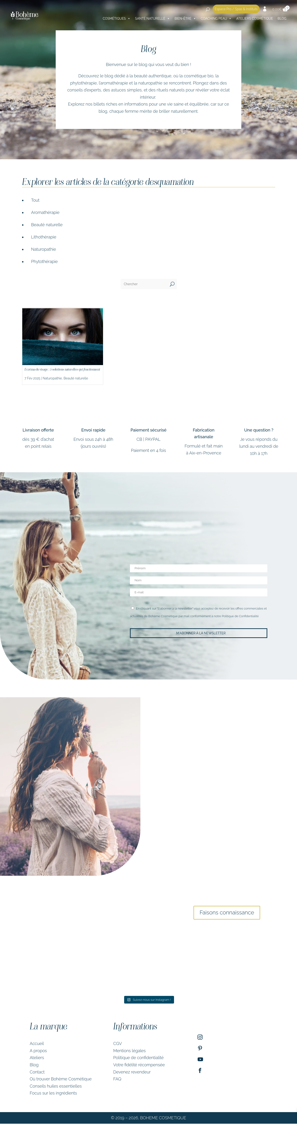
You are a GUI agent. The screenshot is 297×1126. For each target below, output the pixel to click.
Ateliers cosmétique (254, 18)
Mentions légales (129, 1052)
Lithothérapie (43, 237)
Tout (35, 200)
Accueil (37, 1045)
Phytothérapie (44, 261)
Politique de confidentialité (138, 1059)
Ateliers (37, 1059)
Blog (282, 18)
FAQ (117, 1081)
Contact (37, 1074)
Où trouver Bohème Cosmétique (61, 1081)
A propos (38, 1052)
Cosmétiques (116, 18)
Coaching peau (216, 18)
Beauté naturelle (47, 224)
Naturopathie (43, 249)
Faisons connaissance (227, 913)
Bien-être (185, 18)
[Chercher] (144, 284)
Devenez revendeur (132, 1074)
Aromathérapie (45, 212)
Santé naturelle (152, 18)
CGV (117, 1045)
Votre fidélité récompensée (139, 1067)
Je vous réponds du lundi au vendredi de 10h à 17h (258, 446)
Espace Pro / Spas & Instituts (236, 9)
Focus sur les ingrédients (53, 1095)
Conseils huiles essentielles (56, 1088)
